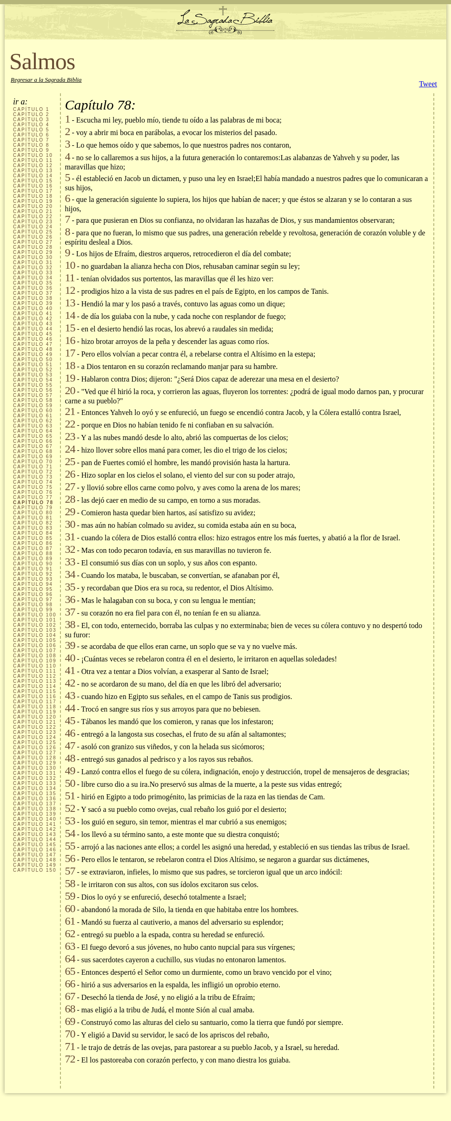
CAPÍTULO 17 (33, 191)
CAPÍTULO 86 (33, 543)
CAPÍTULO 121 (34, 722)
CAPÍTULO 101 (34, 619)
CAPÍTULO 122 (34, 727)
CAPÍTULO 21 (33, 211)
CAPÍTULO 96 (33, 594)
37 (70, 612)
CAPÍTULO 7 (31, 140)
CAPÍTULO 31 (33, 262)
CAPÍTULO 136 (34, 798)
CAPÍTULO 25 (33, 231)
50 (70, 783)
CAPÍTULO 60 (33, 410)
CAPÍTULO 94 (33, 584)
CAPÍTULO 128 (34, 757)
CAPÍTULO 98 (33, 604)
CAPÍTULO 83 (33, 528)
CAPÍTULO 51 (33, 364)
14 (70, 315)
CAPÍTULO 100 (34, 614)
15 (70, 328)
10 (70, 265)
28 (70, 499)
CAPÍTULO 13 (33, 170)
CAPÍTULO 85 (33, 538)
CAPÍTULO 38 (33, 298)
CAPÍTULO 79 (33, 507)
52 (70, 808)
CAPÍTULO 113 (34, 681)
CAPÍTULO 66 (33, 441)
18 (70, 365)
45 (70, 720)
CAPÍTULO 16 (33, 185)
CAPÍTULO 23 (33, 221)
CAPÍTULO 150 (34, 870)
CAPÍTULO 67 (33, 446)
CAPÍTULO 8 (31, 145)
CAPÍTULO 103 (34, 630)
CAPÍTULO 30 (33, 257)
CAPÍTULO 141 (34, 824)
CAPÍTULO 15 (33, 180)
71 (70, 1046)
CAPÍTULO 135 (34, 793)
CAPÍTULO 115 (34, 691)
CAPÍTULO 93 (33, 579)
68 (70, 1009)
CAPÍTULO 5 (31, 129)
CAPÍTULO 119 (34, 711)
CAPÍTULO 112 (34, 676)
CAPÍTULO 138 (34, 808)
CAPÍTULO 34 (33, 277)
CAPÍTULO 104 (34, 635)
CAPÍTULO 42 (33, 318)
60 (70, 908)
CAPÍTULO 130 (34, 768)
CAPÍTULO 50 (33, 359)
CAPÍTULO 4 (31, 124)
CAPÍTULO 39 (33, 303)
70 (70, 1034)
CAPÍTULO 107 (34, 650)
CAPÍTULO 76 (33, 492)
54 (70, 833)
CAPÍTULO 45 (33, 334)
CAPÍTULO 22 (33, 216)
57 (70, 871)
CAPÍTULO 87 (33, 548)
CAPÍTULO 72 (33, 471)
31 (70, 537)
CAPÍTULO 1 (31, 109)
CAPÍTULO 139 (34, 813)
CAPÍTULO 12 (33, 165)
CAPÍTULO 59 (33, 405)
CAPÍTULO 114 (34, 686)
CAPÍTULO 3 (31, 119)
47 (70, 745)
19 (70, 378)
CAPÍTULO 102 (34, 625)
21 (70, 411)
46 (70, 733)
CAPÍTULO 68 (33, 451)
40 (70, 658)
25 (70, 461)
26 (70, 474)
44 (70, 708)
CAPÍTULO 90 (33, 563)
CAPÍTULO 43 (33, 323)
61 (70, 921)
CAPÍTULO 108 (34, 655)
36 (70, 599)
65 (70, 971)
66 (70, 984)
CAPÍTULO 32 (33, 267)
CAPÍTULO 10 (33, 155)
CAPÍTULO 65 (33, 436)
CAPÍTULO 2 (31, 114)
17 (70, 353)
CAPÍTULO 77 (33, 497)
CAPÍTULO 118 (34, 706)
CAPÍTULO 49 (33, 354)
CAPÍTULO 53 (33, 374)
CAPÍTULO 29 (33, 252)
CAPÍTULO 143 (34, 834)
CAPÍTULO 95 (33, 589)
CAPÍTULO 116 (34, 696)
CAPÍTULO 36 (33, 288)
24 (70, 449)
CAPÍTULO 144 (34, 839)
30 (70, 524)
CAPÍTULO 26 (33, 237)
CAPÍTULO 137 (34, 803)
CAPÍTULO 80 (33, 512)
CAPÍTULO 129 (34, 762)
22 (70, 424)
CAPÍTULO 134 (34, 788)
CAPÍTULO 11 (33, 160)
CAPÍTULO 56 (33, 390)
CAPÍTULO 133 (34, 783)
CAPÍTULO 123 (34, 732)
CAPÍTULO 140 (34, 819)
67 (70, 996)
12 (70, 290)
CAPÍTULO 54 (33, 379)
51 (70, 796)
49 (70, 771)
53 (70, 821)
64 (70, 959)
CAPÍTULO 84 (33, 533)
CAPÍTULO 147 (34, 854)
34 (70, 574)
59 (70, 896)
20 (70, 390)
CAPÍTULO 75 (33, 487)
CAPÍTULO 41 (33, 313)
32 (70, 549)
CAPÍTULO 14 (33, 175)
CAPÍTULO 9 (31, 150)
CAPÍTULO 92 (33, 574)
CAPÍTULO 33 (33, 272)
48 (70, 758)
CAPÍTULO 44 (33, 328)
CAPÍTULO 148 (34, 859)
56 (70, 858)
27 (70, 486)
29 (70, 511)
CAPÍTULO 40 (33, 308)
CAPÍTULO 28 (33, 247)
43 (70, 695)
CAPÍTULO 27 (33, 242)
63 (70, 946)
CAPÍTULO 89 (33, 558)
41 (70, 670)
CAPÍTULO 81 (33, 517)
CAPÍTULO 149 (34, 865)
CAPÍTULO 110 (34, 665)
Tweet (428, 84)
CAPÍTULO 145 (34, 844)
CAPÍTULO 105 (34, 640)
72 (70, 1059)
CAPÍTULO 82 (33, 522)
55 (70, 846)
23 (70, 436)
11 (69, 278)
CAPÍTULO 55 (33, 385)
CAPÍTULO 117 (34, 701)
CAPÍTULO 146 (34, 849)
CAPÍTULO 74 (33, 482)
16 (70, 340)
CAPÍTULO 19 (33, 201)
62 (70, 933)
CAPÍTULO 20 (33, 206)
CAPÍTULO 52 (33, 369)
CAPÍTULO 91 (33, 568)
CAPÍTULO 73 (33, 477)
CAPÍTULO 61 (33, 415)
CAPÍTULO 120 (34, 716)
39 (70, 645)
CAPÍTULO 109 (34, 660)
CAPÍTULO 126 (34, 747)
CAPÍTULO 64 (33, 431)
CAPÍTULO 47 (33, 344)
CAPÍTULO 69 (33, 456)
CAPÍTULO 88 (33, 553)
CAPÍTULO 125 (34, 742)
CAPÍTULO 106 (34, 645)
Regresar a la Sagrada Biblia (46, 79)
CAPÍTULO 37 (33, 293)
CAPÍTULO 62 (33, 420)
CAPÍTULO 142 (34, 829)
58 (70, 883)
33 (70, 562)
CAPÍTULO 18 (33, 196)
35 (70, 587)
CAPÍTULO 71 (33, 466)
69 (70, 1021)
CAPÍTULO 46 (33, 339)
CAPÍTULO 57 (33, 395)
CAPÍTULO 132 (34, 778)
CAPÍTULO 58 (33, 400)
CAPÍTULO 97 (33, 599)
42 (70, 683)
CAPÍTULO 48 (33, 349)
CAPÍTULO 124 (34, 737)
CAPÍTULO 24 (33, 226)
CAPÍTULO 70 (33, 461)
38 (70, 624)
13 (70, 303)
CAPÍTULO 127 (34, 752)
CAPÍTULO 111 (34, 671)
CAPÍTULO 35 (33, 282)
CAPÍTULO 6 (31, 134)
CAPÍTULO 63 (33, 425)
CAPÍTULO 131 (34, 773)
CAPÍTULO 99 (33, 609)
